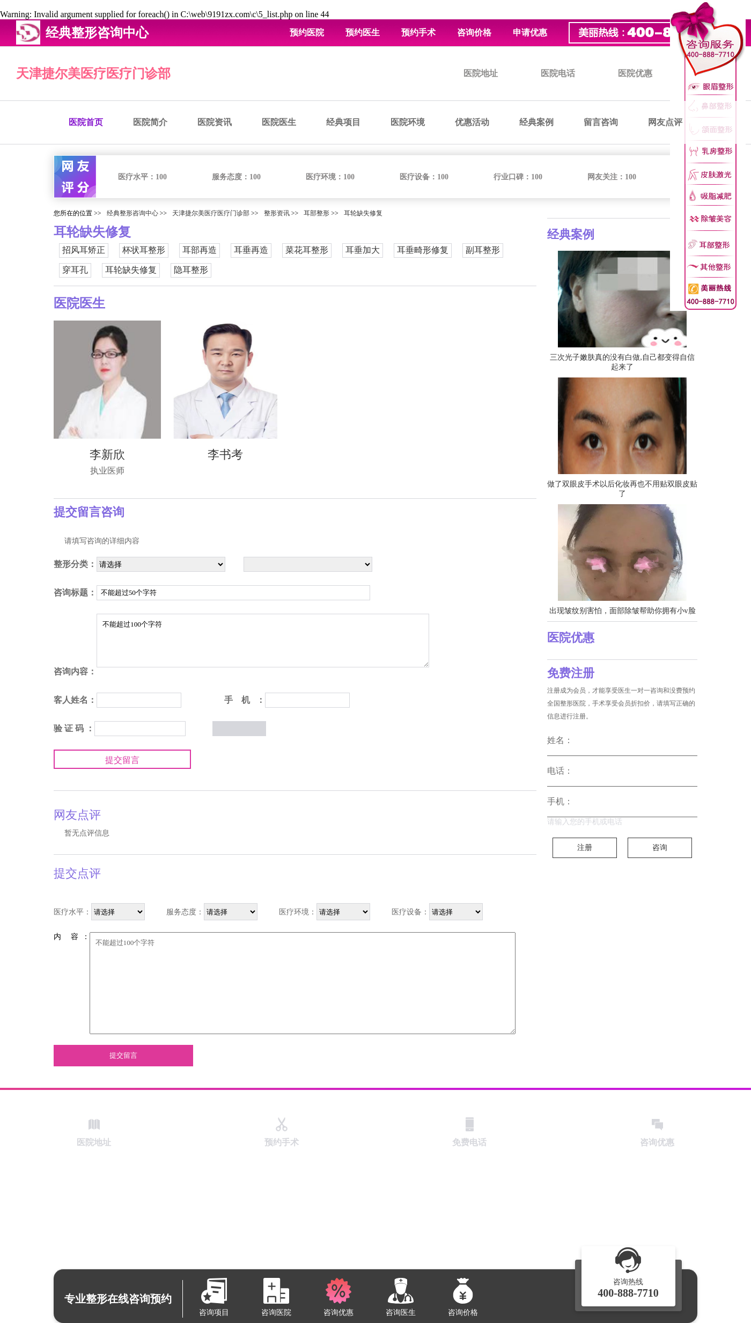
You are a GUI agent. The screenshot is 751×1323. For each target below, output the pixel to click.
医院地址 (480, 73)
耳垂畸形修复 (422, 250)
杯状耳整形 (143, 250)
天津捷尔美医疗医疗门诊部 (93, 74)
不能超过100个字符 (263, 640)
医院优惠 (635, 73)
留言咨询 (601, 122)
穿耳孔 (75, 269)
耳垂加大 (362, 250)
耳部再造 (199, 250)
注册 (584, 848)
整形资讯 (277, 213)
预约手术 (418, 32)
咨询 (659, 848)
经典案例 (536, 122)
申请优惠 (530, 32)
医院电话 (558, 73)
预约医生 (362, 32)
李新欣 (107, 454)
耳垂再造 (251, 250)
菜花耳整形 (306, 250)
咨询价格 (474, 32)
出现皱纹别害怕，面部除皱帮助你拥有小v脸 (622, 611)
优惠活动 (472, 122)
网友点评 (665, 122)
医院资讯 (214, 122)
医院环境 (408, 122)
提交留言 (122, 760)
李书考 (225, 454)
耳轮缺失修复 (363, 213)
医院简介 (150, 122)
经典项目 (343, 122)
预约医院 (307, 32)
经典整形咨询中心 (132, 213)
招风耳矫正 (83, 250)
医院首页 (86, 122)
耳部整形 (316, 213)
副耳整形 (483, 250)
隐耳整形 (191, 269)
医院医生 (279, 122)
